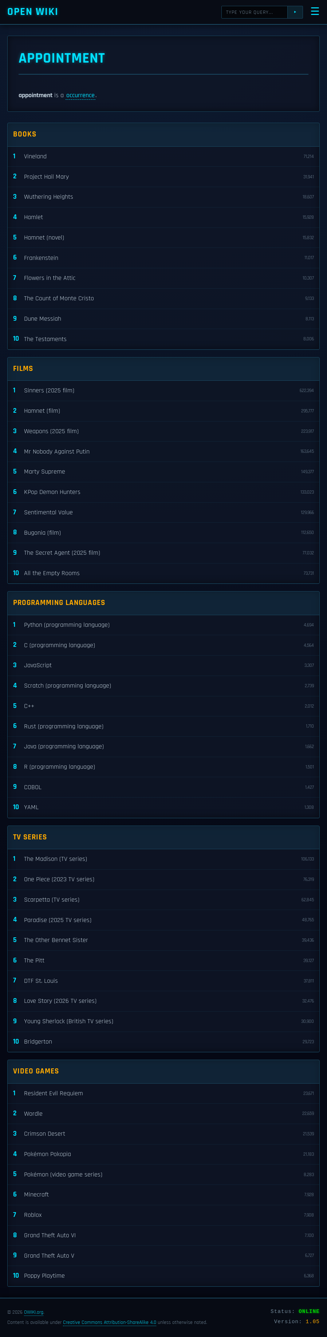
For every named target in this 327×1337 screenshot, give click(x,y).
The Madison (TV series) (163, 859)
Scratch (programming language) (163, 686)
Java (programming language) (163, 746)
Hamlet (163, 217)
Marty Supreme (163, 472)
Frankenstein (163, 258)
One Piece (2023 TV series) (163, 879)
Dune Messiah (163, 319)
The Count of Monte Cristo (163, 298)
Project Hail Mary (163, 176)
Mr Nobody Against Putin (163, 451)
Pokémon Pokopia (163, 1154)
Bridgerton (163, 1042)
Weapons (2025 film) (163, 431)
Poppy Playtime (163, 1276)
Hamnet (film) (163, 411)
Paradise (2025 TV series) (163, 920)
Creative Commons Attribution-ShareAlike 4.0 (109, 1322)
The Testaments (163, 339)
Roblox (163, 1215)
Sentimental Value (163, 512)
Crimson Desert (163, 1134)
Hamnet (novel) (163, 238)
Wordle (163, 1113)
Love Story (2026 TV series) (163, 1001)
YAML (163, 807)
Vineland (163, 156)
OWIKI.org (33, 1312)
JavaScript (163, 665)
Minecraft (163, 1194)
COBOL (163, 787)
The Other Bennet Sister (163, 940)
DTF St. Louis (163, 980)
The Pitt (163, 960)
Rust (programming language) (163, 726)
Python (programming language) (163, 625)
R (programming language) (163, 767)
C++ (163, 706)
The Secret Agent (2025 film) (163, 553)
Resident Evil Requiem (163, 1093)
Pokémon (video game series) (163, 1174)
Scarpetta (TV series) (163, 900)
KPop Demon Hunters (163, 492)
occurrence (80, 95)
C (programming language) (163, 645)
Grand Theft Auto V (163, 1255)
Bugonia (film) (163, 532)
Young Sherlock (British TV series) (163, 1021)
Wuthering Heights (163, 197)
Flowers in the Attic (163, 278)
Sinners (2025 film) (163, 390)
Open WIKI (33, 12)
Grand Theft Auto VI (163, 1235)
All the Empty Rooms (163, 573)
